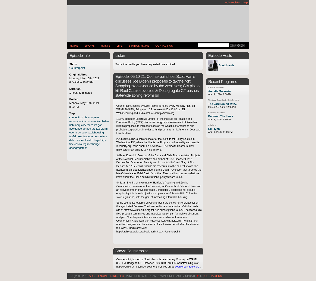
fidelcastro (75, 144)
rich (71, 125)
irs (95, 125)
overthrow (75, 132)
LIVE (120, 45)
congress (93, 117)
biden (105, 121)
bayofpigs (100, 140)
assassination (77, 121)
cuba (90, 121)
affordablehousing (93, 132)
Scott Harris (226, 65)
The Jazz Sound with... (223, 103)
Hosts (105, 45)
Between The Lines (220, 116)
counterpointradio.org (187, 266)
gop (100, 125)
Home (74, 45)
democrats (88, 128)
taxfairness (76, 136)
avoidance (75, 128)
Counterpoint (77, 68)
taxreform (102, 128)
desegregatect (78, 147)
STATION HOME (139, 45)
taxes (90, 125)
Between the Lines (216, 113)
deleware (75, 140)
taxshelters (100, 136)
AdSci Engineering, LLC (106, 276)
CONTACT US (164, 45)
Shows (89, 45)
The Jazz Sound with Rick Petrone (223, 100)
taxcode (88, 136)
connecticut (76, 117)
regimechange (91, 144)
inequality (80, 125)
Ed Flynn (212, 125)
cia (85, 117)
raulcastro (87, 140)
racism (97, 121)
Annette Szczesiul (216, 87)
